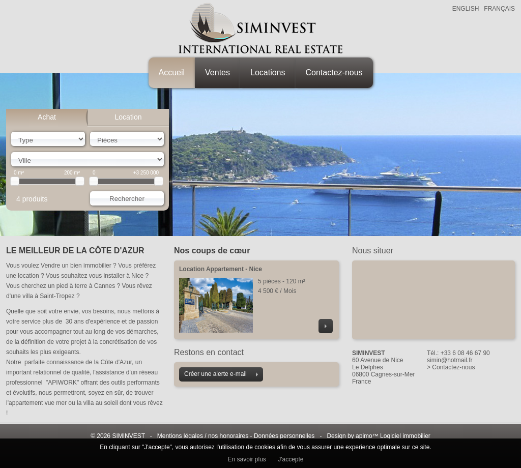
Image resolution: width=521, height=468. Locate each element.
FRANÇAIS (499, 8)
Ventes (217, 72)
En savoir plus (246, 459)
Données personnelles (284, 436)
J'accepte (290, 459)
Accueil (172, 72)
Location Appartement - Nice (220, 269)
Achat (47, 117)
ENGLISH (465, 8)
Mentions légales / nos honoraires (202, 436)
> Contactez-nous (451, 367)
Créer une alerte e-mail (221, 373)
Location (128, 117)
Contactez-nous (334, 72)
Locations (267, 72)
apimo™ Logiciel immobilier (393, 436)
